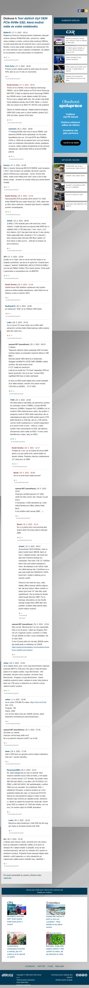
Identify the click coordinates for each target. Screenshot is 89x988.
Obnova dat (48, 890)
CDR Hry (70, 32)
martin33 (12, 129)
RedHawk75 (10, 306)
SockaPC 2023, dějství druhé (75, 175)
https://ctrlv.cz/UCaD (38, 702)
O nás (50, 966)
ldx (4, 839)
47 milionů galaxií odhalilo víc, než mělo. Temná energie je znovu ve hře (75, 50)
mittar (5, 663)
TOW (12, 400)
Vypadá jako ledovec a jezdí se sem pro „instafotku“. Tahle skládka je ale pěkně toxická (55, 921)
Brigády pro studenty (44, 892)
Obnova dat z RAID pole (34, 890)
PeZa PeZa (9, 66)
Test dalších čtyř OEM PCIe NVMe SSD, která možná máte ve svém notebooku (25, 22)
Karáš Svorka (12, 85)
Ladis (9, 322)
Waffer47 (7, 33)
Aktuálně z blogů (70, 160)
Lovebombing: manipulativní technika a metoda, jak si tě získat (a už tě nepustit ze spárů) (16, 951)
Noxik (16, 473)
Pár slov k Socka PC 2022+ (75, 194)
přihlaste (33, 875)
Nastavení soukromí (24, 985)
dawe (7, 751)
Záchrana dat (58, 890)
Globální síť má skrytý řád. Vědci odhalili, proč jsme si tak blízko (75, 78)
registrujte (7, 878)
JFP (5, 257)
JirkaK (9, 221)
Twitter (41, 966)
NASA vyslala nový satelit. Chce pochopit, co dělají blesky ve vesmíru (76, 69)
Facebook (30, 966)
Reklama (59, 966)
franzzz (6, 165)
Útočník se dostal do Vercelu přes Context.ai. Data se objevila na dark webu (76, 40)
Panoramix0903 (13, 770)
